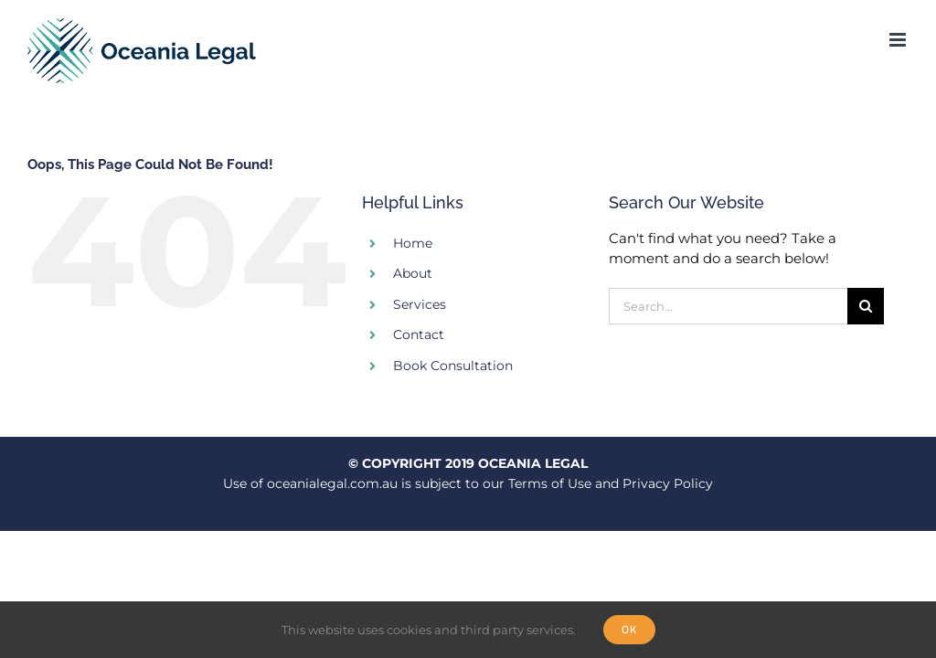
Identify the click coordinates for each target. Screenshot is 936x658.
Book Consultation (453, 365)
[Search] (865, 306)
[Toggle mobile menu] (899, 39)
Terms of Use (549, 483)
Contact (418, 334)
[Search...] (728, 306)
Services (419, 304)
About (412, 273)
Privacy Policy (667, 483)
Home (412, 243)
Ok (629, 629)
